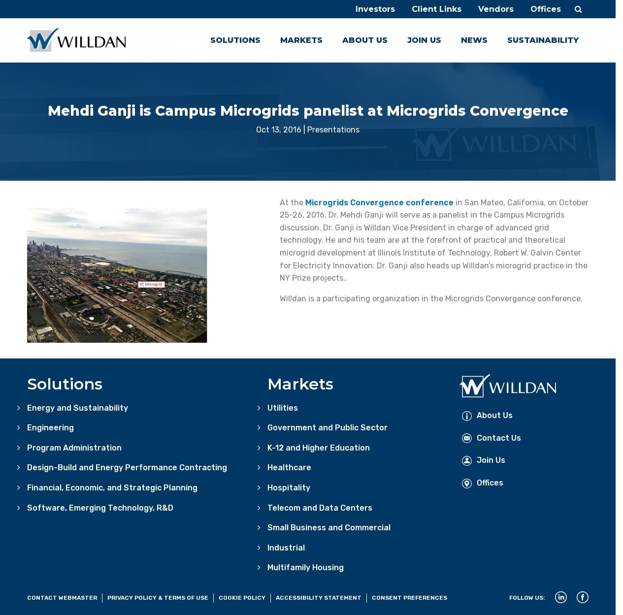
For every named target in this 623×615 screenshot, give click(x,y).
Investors (375, 9)
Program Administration (74, 448)
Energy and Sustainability (77, 408)
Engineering (50, 427)
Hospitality (288, 487)
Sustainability (543, 40)
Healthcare (289, 467)
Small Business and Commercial (329, 527)
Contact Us (491, 438)
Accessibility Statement (318, 597)
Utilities (282, 408)
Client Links (436, 9)
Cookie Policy (242, 597)
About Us (365, 40)
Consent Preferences (409, 597)
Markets (301, 40)
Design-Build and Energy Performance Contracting (127, 467)
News (474, 40)
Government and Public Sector (327, 427)
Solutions (235, 40)
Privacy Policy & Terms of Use (157, 597)
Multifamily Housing (305, 567)
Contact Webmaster (62, 597)
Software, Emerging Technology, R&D (100, 508)
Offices (545, 9)
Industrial (286, 547)
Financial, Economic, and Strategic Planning (112, 487)
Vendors (496, 9)
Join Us (424, 40)
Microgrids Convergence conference (379, 202)
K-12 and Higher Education (318, 448)
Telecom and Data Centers (319, 508)
